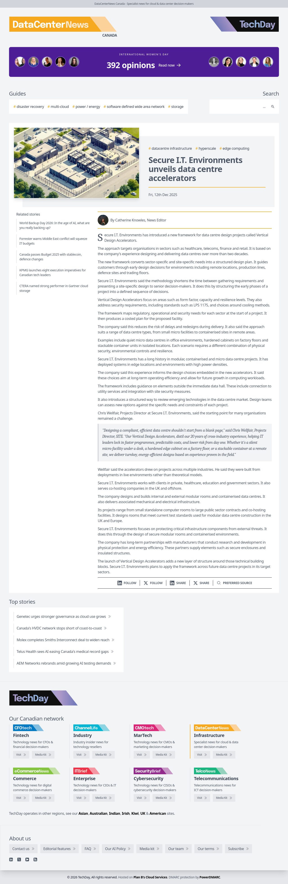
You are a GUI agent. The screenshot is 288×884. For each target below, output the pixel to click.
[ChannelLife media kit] (103, 755)
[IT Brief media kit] (103, 798)
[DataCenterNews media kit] (224, 755)
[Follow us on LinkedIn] (127, 582)
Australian (98, 813)
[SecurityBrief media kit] (164, 798)
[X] (19, 859)
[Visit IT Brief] (81, 798)
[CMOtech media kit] (164, 755)
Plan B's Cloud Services (150, 877)
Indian (114, 813)
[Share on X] (201, 582)
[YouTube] (27, 859)
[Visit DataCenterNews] (202, 755)
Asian (83, 813)
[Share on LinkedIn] (177, 582)
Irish (126, 813)
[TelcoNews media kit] (224, 798)
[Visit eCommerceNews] (21, 798)
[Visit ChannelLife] (81, 755)
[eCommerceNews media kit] (43, 798)
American (157, 813)
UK (142, 813)
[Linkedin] (11, 859)
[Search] (239, 106)
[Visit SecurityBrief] (142, 798)
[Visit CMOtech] (142, 755)
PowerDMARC (210, 877)
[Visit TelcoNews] (202, 798)
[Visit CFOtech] (21, 755)
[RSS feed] (35, 859)
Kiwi (135, 813)
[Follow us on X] (153, 582)
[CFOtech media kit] (43, 755)
